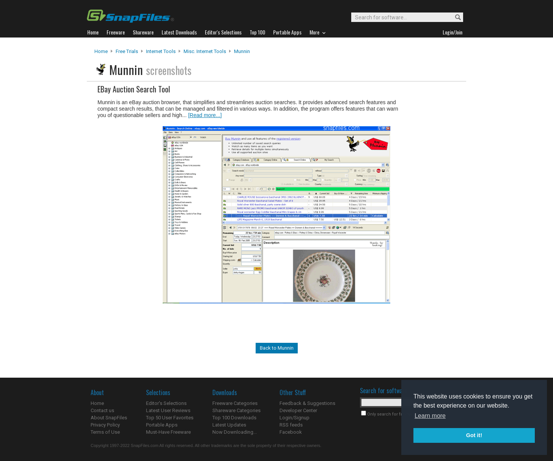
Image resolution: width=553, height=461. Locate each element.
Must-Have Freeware (168, 432)
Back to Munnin (277, 348)
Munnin (242, 51)
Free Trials (127, 51)
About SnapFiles (109, 417)
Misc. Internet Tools (205, 51)
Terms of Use (105, 432)
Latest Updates (229, 425)
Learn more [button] (430, 416)
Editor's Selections (166, 403)
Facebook (291, 432)
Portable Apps (162, 425)
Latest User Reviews (168, 410)
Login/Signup (294, 417)
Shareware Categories (236, 410)
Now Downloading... (234, 432)
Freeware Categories (235, 403)
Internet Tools (161, 51)
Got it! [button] (474, 435)
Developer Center (298, 410)
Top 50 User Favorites (169, 417)
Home (101, 51)
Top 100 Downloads (234, 417)
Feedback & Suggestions (307, 403)
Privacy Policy (105, 425)
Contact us (102, 410)
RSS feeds (291, 425)
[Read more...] (205, 115)
